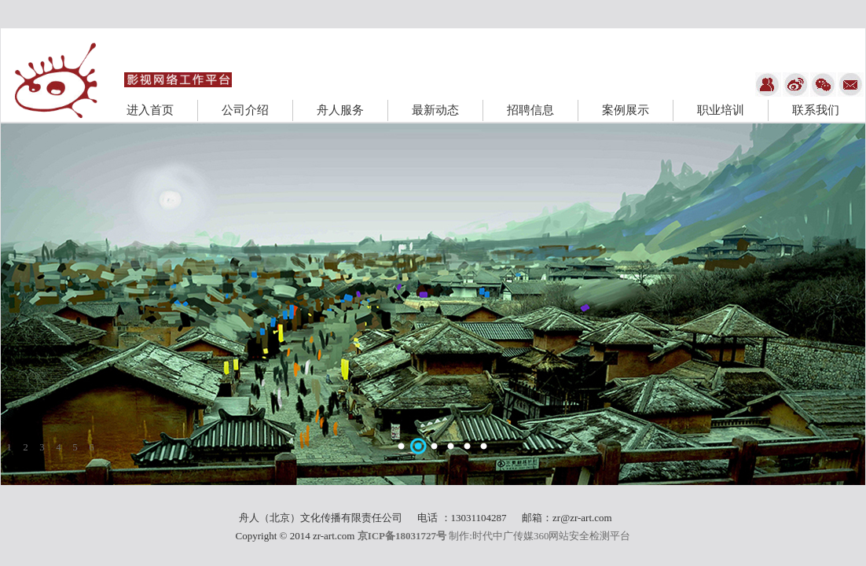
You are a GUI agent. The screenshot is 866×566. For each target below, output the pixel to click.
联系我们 (815, 110)
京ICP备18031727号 (402, 536)
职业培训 (720, 110)
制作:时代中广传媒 (491, 536)
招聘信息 (530, 110)
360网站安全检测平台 (582, 536)
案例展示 (625, 110)
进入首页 (150, 110)
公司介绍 (245, 110)
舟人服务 (340, 110)
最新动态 (435, 110)
